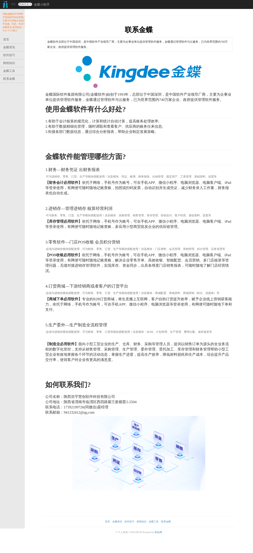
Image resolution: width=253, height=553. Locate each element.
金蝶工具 (9, 71)
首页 (6, 39)
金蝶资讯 (9, 47)
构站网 (163, 542)
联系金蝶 (9, 78)
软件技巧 (9, 55)
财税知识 (9, 63)
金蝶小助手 (42, 4)
